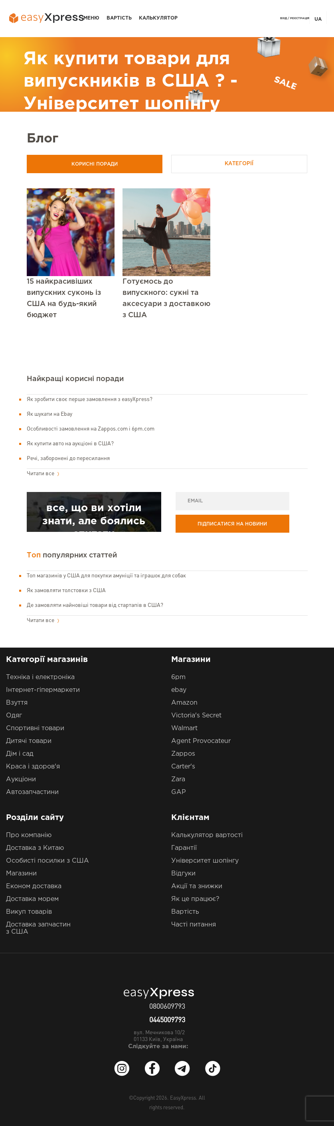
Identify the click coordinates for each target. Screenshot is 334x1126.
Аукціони (21, 779)
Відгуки (183, 874)
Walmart (184, 728)
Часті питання (193, 925)
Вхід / (284, 18)
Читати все (43, 473)
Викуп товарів (29, 912)
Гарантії (184, 848)
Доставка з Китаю (35, 848)
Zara (178, 779)
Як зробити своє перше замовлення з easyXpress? (89, 399)
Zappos (183, 754)
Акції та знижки (196, 886)
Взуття (17, 703)
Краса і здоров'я (33, 767)
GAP (178, 792)
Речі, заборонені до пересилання (68, 458)
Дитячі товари (28, 741)
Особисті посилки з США (47, 861)
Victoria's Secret (196, 716)
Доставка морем (32, 899)
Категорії (243, 164)
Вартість (119, 18)
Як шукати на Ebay (49, 414)
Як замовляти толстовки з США (66, 590)
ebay (178, 690)
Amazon (184, 703)
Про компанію (28, 835)
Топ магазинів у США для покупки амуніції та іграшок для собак (106, 576)
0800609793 (167, 1006)
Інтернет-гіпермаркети (43, 690)
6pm (178, 677)
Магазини (21, 874)
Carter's (183, 767)
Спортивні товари (35, 728)
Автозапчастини (32, 792)
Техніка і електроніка (40, 677)
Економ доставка (33, 886)
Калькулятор (158, 18)
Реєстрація (299, 18)
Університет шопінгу (205, 861)
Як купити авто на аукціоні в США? (70, 443)
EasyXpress (183, 1098)
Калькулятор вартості (207, 835)
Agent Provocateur (201, 741)
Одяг (14, 716)
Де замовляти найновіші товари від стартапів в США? (95, 605)
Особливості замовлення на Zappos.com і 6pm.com (90, 429)
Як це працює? (195, 899)
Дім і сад (20, 754)
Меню (91, 18)
